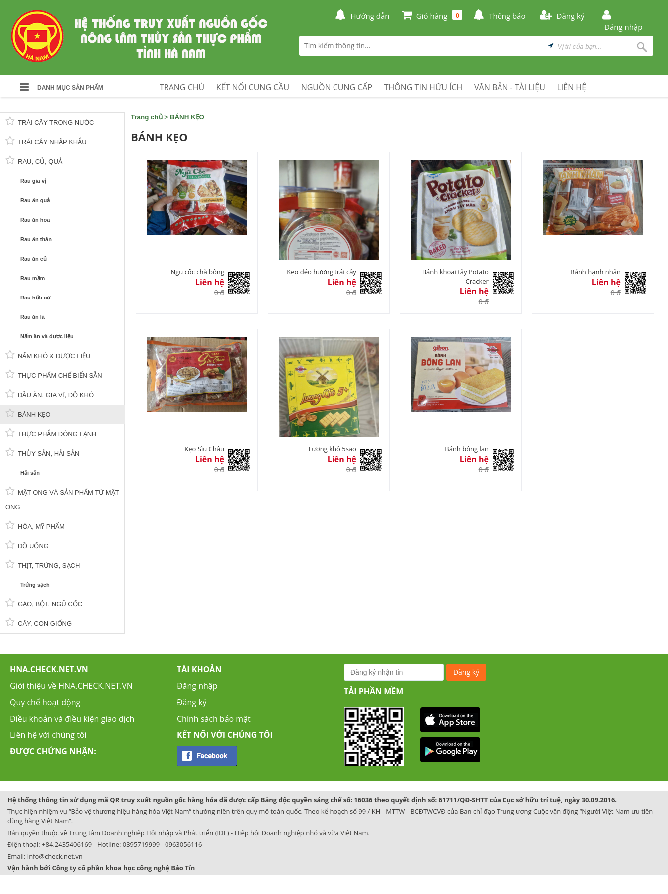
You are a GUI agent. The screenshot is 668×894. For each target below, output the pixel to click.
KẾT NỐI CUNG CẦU (252, 87)
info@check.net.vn (55, 856)
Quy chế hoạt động (45, 702)
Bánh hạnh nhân (595, 271)
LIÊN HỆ (571, 87)
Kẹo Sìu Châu (204, 448)
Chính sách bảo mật (214, 718)
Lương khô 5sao (332, 448)
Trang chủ (147, 117)
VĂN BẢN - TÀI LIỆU (509, 87)
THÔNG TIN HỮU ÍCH (423, 87)
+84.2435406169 (67, 844)
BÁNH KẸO (187, 117)
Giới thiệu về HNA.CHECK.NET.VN (71, 685)
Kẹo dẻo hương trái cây (321, 271)
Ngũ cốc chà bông (197, 271)
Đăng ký (192, 702)
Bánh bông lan (467, 448)
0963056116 (183, 844)
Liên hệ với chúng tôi (48, 734)
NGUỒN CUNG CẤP (336, 87)
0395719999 (141, 844)
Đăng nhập (197, 685)
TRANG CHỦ (182, 87)
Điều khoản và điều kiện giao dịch (72, 718)
